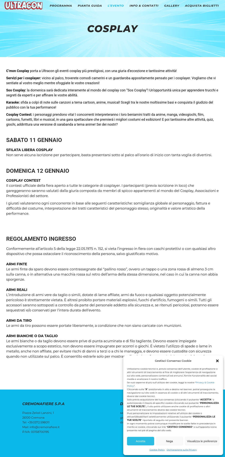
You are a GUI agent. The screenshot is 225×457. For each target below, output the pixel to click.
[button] (217, 361)
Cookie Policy (157, 449)
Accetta (140, 441)
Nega (169, 441)
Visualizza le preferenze (202, 441)
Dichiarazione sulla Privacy (182, 449)
